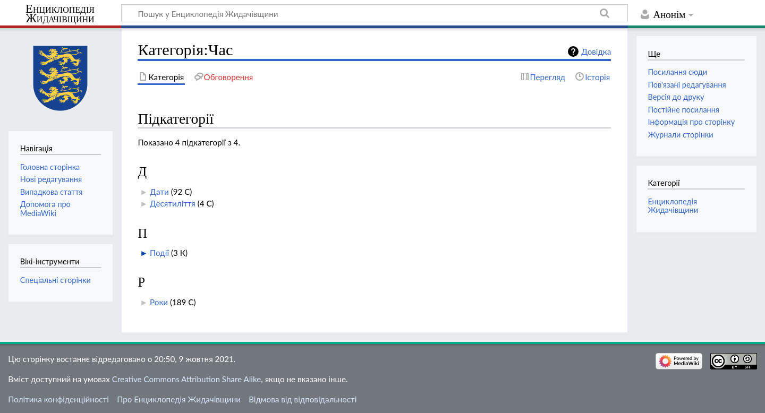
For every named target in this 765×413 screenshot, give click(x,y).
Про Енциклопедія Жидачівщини (179, 399)
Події (159, 252)
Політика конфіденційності (58, 399)
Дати (159, 191)
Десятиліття (173, 203)
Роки (159, 302)
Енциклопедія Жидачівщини (60, 13)
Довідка (596, 51)
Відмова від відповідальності (302, 399)
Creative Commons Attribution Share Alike (186, 379)
